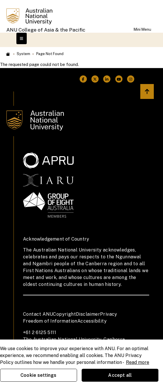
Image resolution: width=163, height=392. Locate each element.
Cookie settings (38, 375)
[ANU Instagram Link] (130, 79)
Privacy (108, 314)
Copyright (64, 314)
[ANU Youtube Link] (118, 79)
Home (8, 54)
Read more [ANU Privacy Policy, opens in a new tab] (137, 362)
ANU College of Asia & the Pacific (45, 30)
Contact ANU (38, 314)
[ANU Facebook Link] (83, 79)
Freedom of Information (50, 321)
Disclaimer (88, 314)
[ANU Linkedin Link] (106, 79)
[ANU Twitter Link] (95, 79)
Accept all (120, 375)
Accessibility (92, 321)
